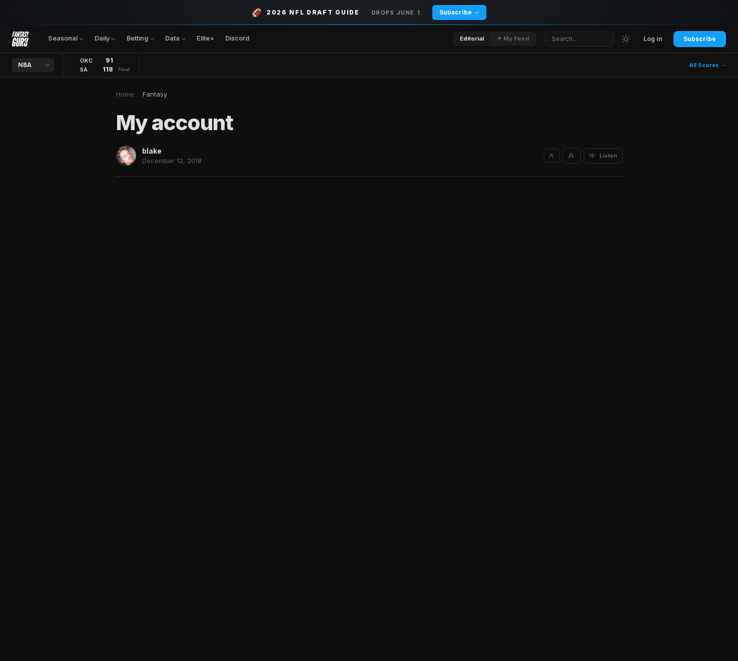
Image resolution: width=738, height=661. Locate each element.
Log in (652, 39)
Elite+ (205, 38)
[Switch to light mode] (625, 39)
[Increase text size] (572, 156)
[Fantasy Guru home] (20, 39)
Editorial (472, 38)
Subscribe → (459, 12)
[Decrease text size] (552, 156)
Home (125, 94)
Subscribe (699, 39)
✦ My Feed (513, 38)
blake (152, 151)
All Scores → (707, 65)
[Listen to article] (603, 156)
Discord (237, 38)
